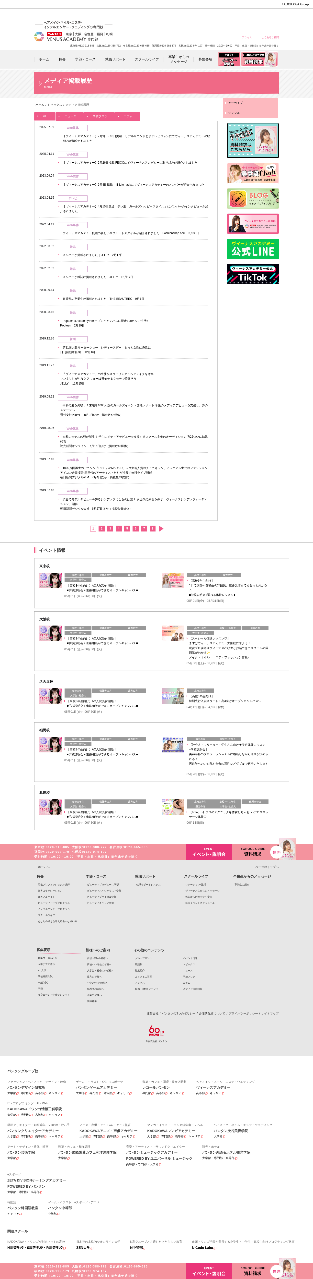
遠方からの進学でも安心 (198, 896)
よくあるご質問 (270, 37)
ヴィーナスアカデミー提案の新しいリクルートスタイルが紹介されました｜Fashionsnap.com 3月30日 (131, 233)
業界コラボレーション (50, 890)
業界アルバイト (46, 896)
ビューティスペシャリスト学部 (104, 890)
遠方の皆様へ (217, 15)
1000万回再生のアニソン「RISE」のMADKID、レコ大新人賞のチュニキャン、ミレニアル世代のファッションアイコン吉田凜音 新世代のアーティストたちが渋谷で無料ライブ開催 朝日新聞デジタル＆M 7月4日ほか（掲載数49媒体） (134, 472)
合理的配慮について (212, 1013)
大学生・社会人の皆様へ (199, 15)
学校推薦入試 (45, 976)
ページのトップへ (267, 867)
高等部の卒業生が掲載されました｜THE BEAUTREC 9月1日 (103, 299)
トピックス (189, 964)
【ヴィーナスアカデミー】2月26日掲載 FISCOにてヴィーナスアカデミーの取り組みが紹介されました (130, 162)
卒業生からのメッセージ (252, 876)
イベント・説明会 (209, 852)
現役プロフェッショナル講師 (54, 884)
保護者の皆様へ (252, 15)
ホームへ (44, 867)
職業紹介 (140, 970)
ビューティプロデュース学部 (103, 884)
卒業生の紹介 (242, 884)
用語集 (138, 964)
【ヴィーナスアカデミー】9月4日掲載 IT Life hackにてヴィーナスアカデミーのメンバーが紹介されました (133, 184)
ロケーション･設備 (195, 884)
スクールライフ (46, 915)
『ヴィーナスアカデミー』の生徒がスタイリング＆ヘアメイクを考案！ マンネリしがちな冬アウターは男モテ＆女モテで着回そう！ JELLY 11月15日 (108, 378)
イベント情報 (190, 958)
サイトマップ (270, 1013)
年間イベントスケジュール (200, 903)
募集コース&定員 (47, 958)
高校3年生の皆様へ (164, 15)
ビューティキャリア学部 (100, 903)
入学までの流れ (46, 964)
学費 (40, 988)
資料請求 (255, 851)
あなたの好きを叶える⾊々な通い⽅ (57, 921)
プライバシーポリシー (243, 1013)
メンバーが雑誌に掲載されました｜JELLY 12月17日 (98, 277)
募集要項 (43, 950)
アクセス (247, 37)
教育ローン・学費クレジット (54, 994)
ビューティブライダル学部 (101, 896)
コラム (127, 115)
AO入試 (42, 970)
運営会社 (152, 1013)
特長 (40, 876)
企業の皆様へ (270, 15)
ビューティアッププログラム (54, 903)
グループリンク (143, 958)
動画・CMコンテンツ (146, 989)
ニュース (70, 115)
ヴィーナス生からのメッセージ (202, 890)
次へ (161, 529)
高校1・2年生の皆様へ (182, 15)
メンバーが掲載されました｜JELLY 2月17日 (93, 255)
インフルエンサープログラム (54, 909)
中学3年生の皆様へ (235, 15)
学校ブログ (99, 115)
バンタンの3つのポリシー (179, 1013)
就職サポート (145, 876)
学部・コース (96, 876)
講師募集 (92, 1001)
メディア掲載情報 (192, 989)
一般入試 (43, 982)
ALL (45, 115)
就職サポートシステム (148, 884)
